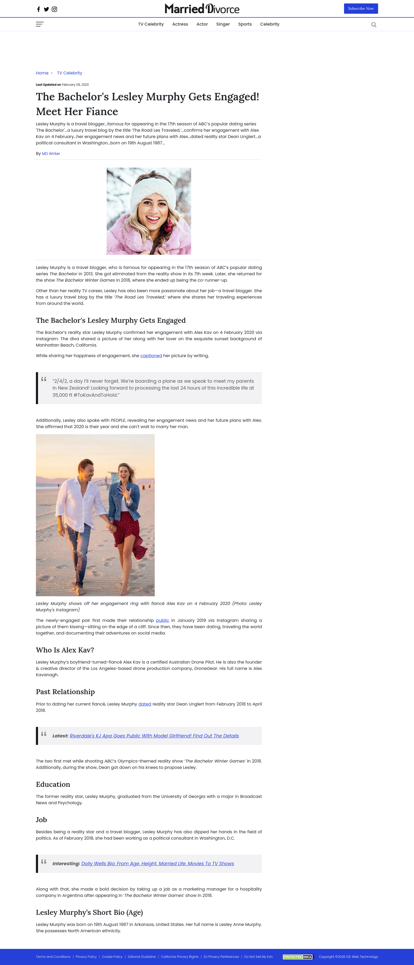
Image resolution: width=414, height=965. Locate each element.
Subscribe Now (361, 8)
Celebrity (270, 24)
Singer (223, 24)
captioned (151, 356)
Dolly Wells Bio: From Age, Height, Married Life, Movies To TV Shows (158, 863)
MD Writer (51, 153)
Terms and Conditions (53, 956)
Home (42, 73)
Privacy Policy (86, 956)
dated (145, 704)
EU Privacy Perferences (221, 956)
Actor (202, 24)
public (162, 620)
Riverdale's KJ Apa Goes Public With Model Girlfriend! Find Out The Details (154, 736)
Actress (180, 24)
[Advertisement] (78, 41)
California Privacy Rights (180, 956)
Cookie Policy (112, 956)
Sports (245, 24)
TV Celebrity (151, 24)
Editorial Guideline (142, 956)
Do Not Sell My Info (258, 956)
